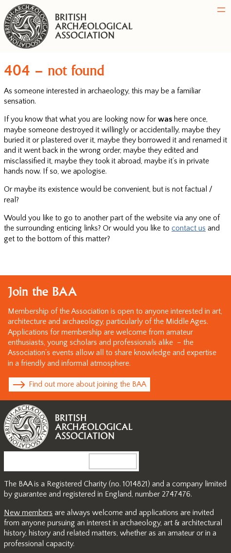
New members (28, 512)
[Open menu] (221, 10)
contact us (189, 228)
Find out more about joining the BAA (87, 384)
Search (121, 461)
